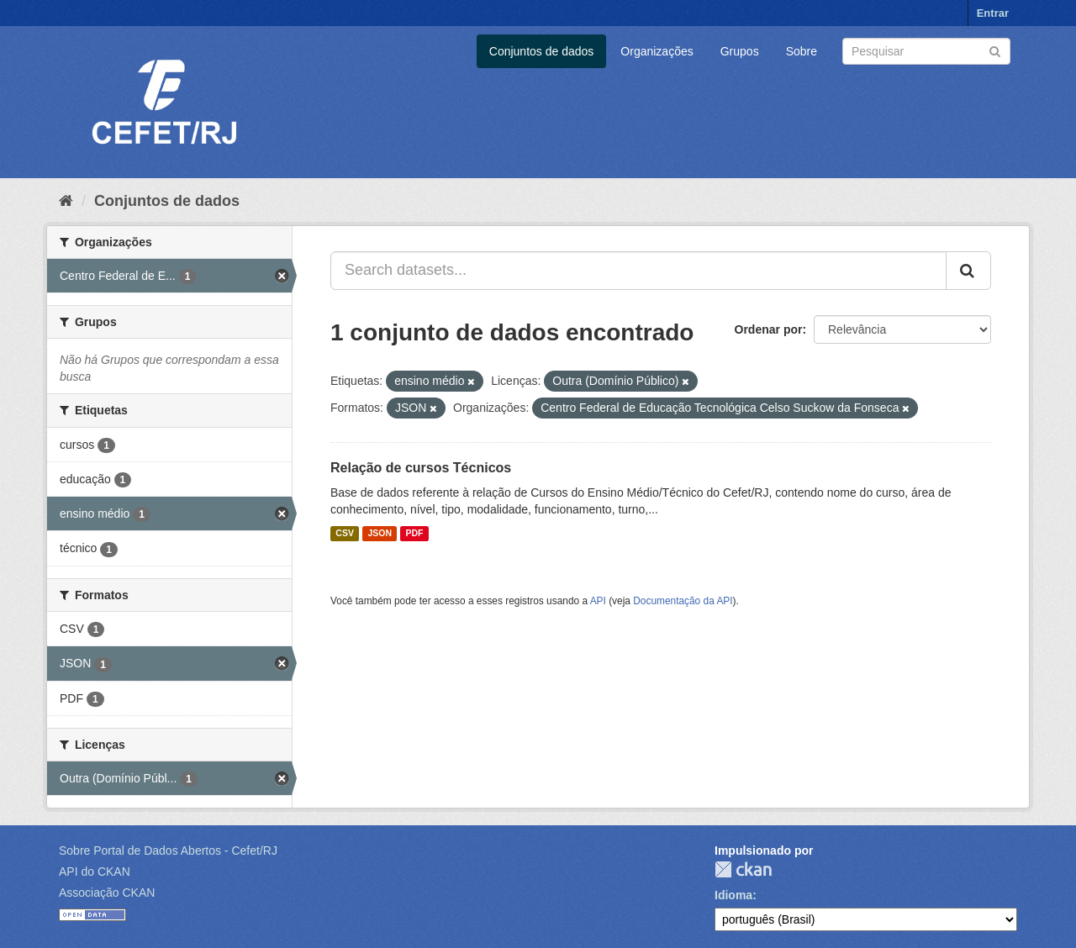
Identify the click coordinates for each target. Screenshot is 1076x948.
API (598, 601)
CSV (344, 534)
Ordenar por (769, 329)
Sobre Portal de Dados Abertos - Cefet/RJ (168, 850)
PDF (414, 534)
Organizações (656, 51)
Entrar (993, 13)
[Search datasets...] (638, 270)
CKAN (743, 869)
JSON (379, 534)
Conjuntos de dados (541, 51)
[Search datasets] (926, 51)
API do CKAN (94, 871)
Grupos (739, 51)
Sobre (801, 51)
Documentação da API (682, 601)
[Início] (66, 200)
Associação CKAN (107, 892)
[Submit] (995, 50)
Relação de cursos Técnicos (420, 468)
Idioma (733, 895)
